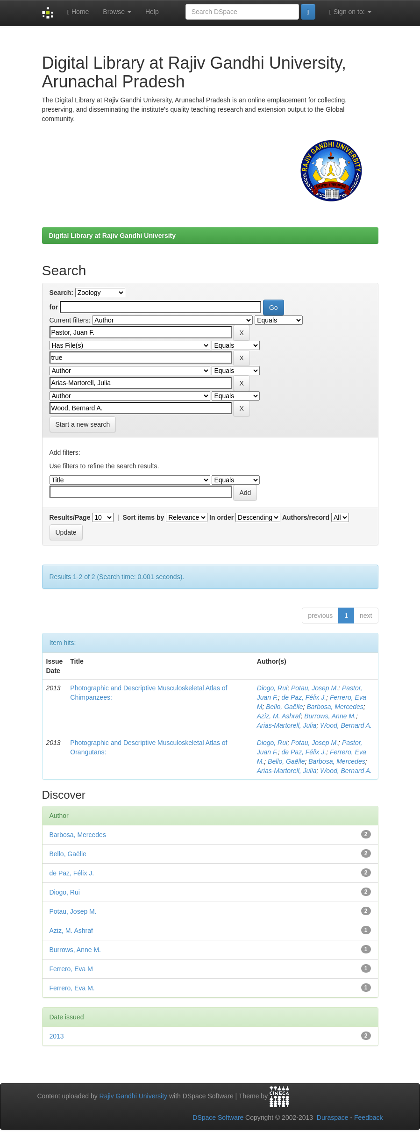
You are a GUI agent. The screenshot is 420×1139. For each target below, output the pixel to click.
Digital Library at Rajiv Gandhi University (112, 235)
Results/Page (70, 517)
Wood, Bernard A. (346, 725)
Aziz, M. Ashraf (279, 716)
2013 (57, 1036)
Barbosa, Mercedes (334, 706)
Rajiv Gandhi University (134, 1096)
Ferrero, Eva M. (72, 988)
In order (221, 517)
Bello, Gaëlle (284, 706)
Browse (117, 11)
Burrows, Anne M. (330, 716)
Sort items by (143, 517)
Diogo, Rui (272, 688)
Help (152, 11)
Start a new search (83, 424)
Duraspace (333, 1117)
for (54, 307)
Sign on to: (350, 12)
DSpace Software (217, 1117)
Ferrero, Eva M (71, 969)
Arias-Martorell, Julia (287, 725)
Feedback (368, 1117)
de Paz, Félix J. (303, 697)
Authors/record (305, 517)
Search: (61, 292)
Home (78, 12)
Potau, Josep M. (314, 688)
